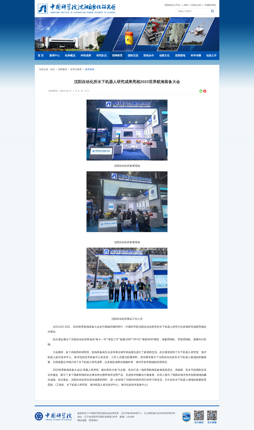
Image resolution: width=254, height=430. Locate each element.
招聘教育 (117, 55)
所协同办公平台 (172, 5)
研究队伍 (101, 55)
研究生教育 (76, 69)
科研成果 (86, 55)
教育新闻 (89, 69)
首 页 (41, 55)
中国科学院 (210, 5)
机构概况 (70, 55)
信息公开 (211, 55)
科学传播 (196, 55)
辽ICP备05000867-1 (131, 413)
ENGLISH (196, 5)
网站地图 (82, 420)
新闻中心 (54, 55)
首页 (52, 69)
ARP (186, 5)
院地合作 (149, 55)
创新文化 (164, 55)
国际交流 (133, 55)
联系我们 (93, 420)
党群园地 (180, 55)
